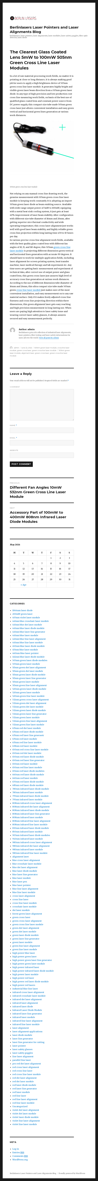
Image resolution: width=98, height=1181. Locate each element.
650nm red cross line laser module (30, 749)
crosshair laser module (24, 906)
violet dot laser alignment (25, 1110)
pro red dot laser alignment (26, 1063)
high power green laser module (28, 963)
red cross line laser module (26, 1074)
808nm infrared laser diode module (30, 810)
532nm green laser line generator (29, 714)
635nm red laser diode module (27, 731)
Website (14, 450)
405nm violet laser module (26, 617)
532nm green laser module (26, 717)
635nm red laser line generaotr (28, 735)
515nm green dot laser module (27, 671)
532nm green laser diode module (29, 710)
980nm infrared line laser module (29, 853)
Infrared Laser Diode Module (27, 1010)
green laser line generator (25, 938)
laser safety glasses (22, 1049)
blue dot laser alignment (25, 867)
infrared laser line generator (27, 1013)
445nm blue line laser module (27, 642)
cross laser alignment (23, 896)
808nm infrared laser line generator (31, 814)
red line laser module (23, 1103)
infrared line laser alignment (27, 1021)
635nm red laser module (24, 739)
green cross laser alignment (27, 921)
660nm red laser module (25, 778)
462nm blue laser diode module (28, 657)
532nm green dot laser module (27, 706)
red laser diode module (24, 1085)
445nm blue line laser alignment (29, 639)
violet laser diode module (25, 1117)
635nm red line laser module (27, 742)
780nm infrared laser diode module (30, 789)
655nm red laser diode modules (28, 771)
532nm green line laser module (28, 724)
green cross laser (24, 350)
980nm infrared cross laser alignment (32, 842)
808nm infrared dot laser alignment (31, 806)
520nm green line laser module (28, 696)
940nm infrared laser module (27, 839)
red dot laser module (23, 1081)
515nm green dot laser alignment (29, 667)
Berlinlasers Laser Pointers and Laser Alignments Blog (33, 1173)
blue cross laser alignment (26, 860)
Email (13, 438)
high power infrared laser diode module (33, 971)
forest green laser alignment (27, 913)
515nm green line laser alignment (29, 685)
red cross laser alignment (25, 1067)
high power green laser (24, 956)
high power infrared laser (25, 967)
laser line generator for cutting (28, 1042)
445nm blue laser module (25, 635)
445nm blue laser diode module (28, 628)
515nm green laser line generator (29, 678)
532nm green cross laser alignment (30, 699)
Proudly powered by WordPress (72, 1173)
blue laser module (21, 878)
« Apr (23, 584)
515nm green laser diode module (28, 674)
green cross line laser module (44, 350)
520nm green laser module (26, 692)
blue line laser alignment (25, 888)
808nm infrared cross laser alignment (32, 803)
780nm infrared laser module (27, 792)
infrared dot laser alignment (27, 999)
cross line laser (20, 899)
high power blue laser (23, 953)
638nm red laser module (24, 746)
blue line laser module (23, 892)
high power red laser (23, 978)
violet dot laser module (24, 1113)
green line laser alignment (26, 946)
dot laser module (21, 910)
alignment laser (27, 353)
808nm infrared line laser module (29, 824)
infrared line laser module (26, 1024)
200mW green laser (22, 614)
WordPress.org (20, 1159)
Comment (15, 387)
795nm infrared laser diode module (30, 796)
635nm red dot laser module (26, 728)
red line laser (19, 1095)
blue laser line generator (25, 874)
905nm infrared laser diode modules (31, 835)
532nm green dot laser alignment (29, 703)
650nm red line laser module (27, 767)
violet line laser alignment (26, 1120)
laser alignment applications (27, 1031)
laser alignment (20, 1028)
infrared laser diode (22, 1006)
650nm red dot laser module (26, 753)
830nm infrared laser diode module (30, 828)
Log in (15, 1149)
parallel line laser (21, 1060)
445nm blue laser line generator (28, 632)
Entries (18, 1152)
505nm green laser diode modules (29, 660)
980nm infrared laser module (27, 849)
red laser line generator (24, 1088)
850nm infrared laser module (27, 831)
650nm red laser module (25, 764)
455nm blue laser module (25, 649)
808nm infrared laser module (27, 817)
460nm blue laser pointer (25, 653)
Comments (20, 1156)
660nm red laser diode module (28, 774)
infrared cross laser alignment (28, 992)
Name (13, 425)
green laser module (22, 942)
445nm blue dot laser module (27, 624)
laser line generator (22, 1038)
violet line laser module (24, 1124)
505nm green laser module (45, 348)
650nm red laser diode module (28, 756)
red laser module (21, 1092)
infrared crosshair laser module (29, 996)
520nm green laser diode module (29, 689)
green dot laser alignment (25, 928)
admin (16, 348)
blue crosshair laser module (26, 863)
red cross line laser (22, 1070)
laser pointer (19, 1045)
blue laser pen (19, 881)
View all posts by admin (49, 338)
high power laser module (25, 974)
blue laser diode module (24, 871)
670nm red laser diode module (28, 781)
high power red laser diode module (30, 981)
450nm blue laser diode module (28, 646)
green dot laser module (24, 931)
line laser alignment (22, 1056)
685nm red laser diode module (28, 785)
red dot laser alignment (24, 1078)
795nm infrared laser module (27, 799)
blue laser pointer (21, 885)
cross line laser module (28, 290)
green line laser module (24, 949)
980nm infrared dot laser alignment (31, 846)
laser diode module (22, 1035)
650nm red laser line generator (28, 760)
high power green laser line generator (32, 960)
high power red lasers (23, 985)
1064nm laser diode (22, 610)
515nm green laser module (25, 681)
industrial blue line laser (25, 988)
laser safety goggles (22, 1053)
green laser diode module (25, 935)
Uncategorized (19, 1106)
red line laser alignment (24, 1099)
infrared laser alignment (25, 1003)
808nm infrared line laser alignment (31, 821)
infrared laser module (23, 1017)
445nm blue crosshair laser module (30, 621)
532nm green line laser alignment (29, 721)
